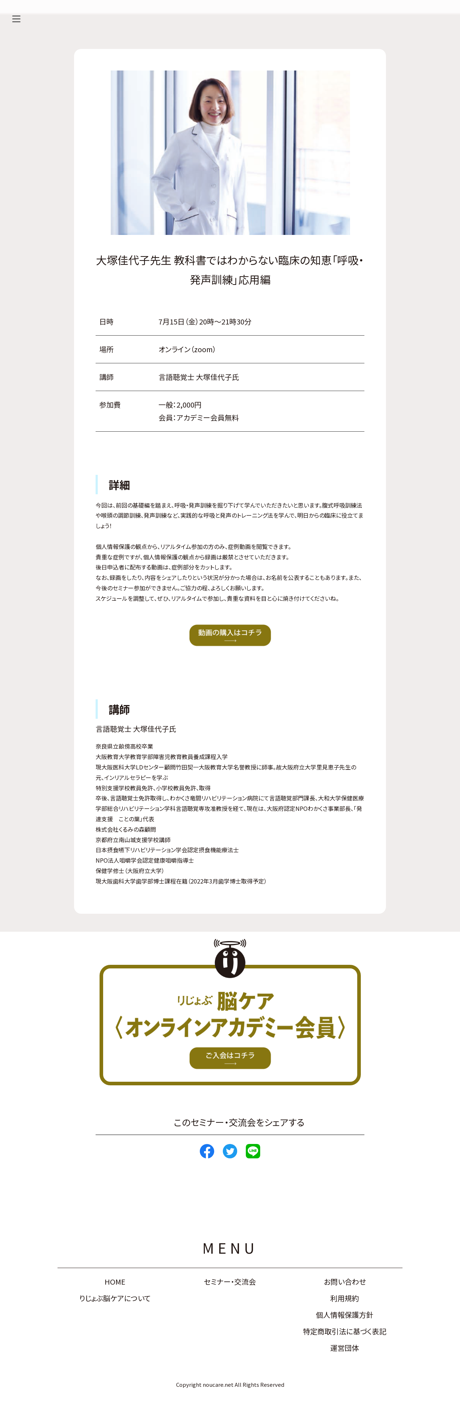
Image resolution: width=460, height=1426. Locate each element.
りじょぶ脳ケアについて (115, 1298)
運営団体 (344, 1348)
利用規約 (344, 1298)
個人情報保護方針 (344, 1314)
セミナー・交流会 (230, 1281)
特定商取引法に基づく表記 (344, 1331)
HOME (115, 1281)
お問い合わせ (345, 1281)
